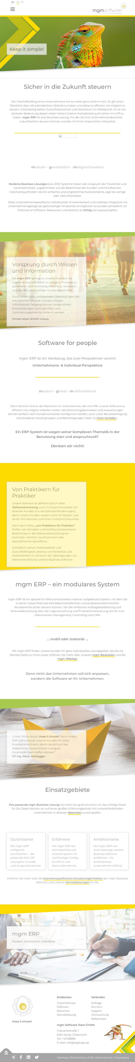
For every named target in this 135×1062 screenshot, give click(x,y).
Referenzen (98, 1018)
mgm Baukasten (103, 655)
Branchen (74, 812)
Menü (12, 9)
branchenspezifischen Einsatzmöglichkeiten (73, 878)
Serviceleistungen (77, 882)
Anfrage (96, 1003)
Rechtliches (77, 1057)
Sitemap (63, 1057)
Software (63, 1006)
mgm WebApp (67, 658)
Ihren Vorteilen (106, 418)
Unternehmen (66, 1003)
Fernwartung (100, 1014)
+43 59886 (68, 1038)
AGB (90, 1057)
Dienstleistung (66, 1014)
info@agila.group (77, 1042)
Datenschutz (103, 1057)
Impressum (121, 1057)
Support (96, 1011)
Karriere (96, 1006)
